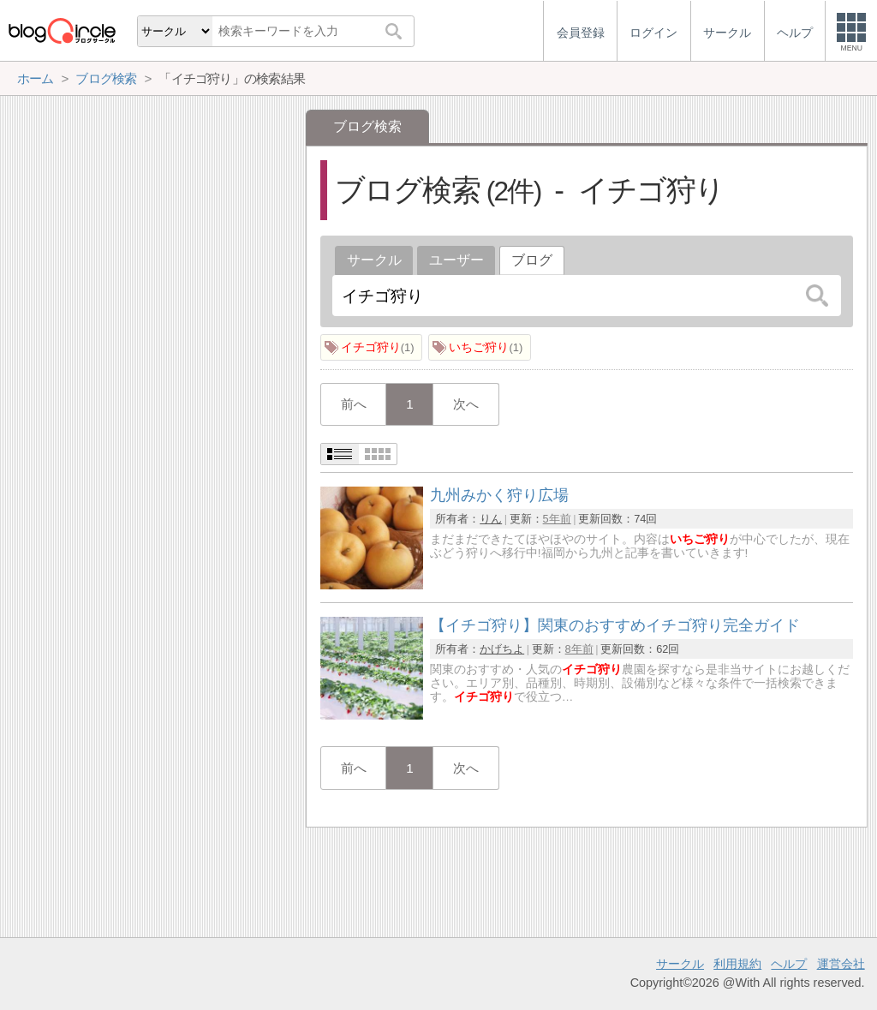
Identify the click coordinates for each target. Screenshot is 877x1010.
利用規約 (737, 964)
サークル (374, 260)
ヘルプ (789, 964)
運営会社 (841, 964)
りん (491, 518)
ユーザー (456, 260)
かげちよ (502, 648)
